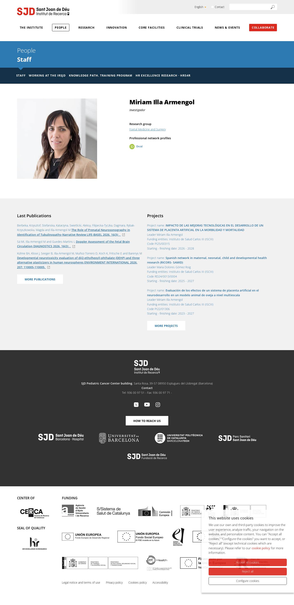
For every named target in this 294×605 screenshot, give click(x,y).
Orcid (139, 146)
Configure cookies (247, 581)
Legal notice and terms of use (81, 582)
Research (86, 27)
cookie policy (261, 548)
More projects (166, 326)
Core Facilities (152, 27)
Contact (219, 7)
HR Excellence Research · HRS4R (163, 75)
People (61, 27)
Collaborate (263, 27)
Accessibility (160, 582)
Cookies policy (137, 582)
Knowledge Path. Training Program (100, 75)
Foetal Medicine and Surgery (147, 129)
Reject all (247, 571)
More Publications (40, 279)
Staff (24, 59)
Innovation (116, 27)
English (199, 7)
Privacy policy (114, 582)
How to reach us (147, 421)
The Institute (31, 27)
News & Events (227, 27)
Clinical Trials (190, 27)
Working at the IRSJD (47, 75)
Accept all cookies (247, 562)
